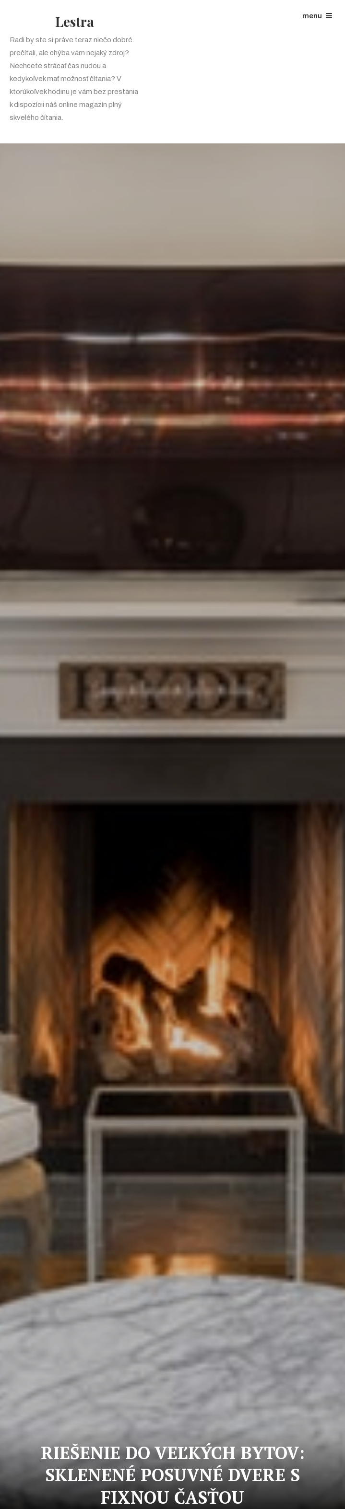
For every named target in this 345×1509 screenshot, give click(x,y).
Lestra (74, 21)
